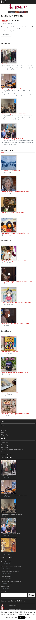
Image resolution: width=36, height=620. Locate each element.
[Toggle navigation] (3, 1)
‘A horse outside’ (5, 586)
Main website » (13, 605)
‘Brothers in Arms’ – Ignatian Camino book (15, 414)
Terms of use (4, 447)
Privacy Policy (4, 442)
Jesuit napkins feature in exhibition (10, 571)
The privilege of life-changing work (13, 212)
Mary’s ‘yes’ (5, 553)
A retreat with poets (6, 561)
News (4, 20)
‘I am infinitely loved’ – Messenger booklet (15, 372)
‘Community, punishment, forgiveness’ (14, 114)
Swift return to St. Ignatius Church (13, 139)
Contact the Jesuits (6, 454)
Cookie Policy (4, 445)
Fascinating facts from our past (12, 170)
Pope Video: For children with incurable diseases (17, 302)
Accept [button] (21, 617)
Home (2, 425)
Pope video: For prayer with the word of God (16, 323)
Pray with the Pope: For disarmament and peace (17, 282)
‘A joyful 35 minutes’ (10, 20)
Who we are (4, 428)
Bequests (3, 451)
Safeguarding (4, 435)
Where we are (4, 430)
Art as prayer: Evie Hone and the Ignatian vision (17, 89)
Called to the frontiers (9, 64)
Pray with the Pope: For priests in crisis (14, 261)
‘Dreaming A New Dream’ (10, 351)
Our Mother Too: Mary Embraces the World (15, 233)
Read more (6, 34)
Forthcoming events (6, 576)
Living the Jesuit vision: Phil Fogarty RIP (11, 581)
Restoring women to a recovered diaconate (15, 191)
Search (3, 592)
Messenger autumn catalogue (11, 393)
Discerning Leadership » (15, 609)
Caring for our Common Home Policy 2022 (12, 449)
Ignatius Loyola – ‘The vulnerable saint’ (11, 566)
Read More (28, 617)
